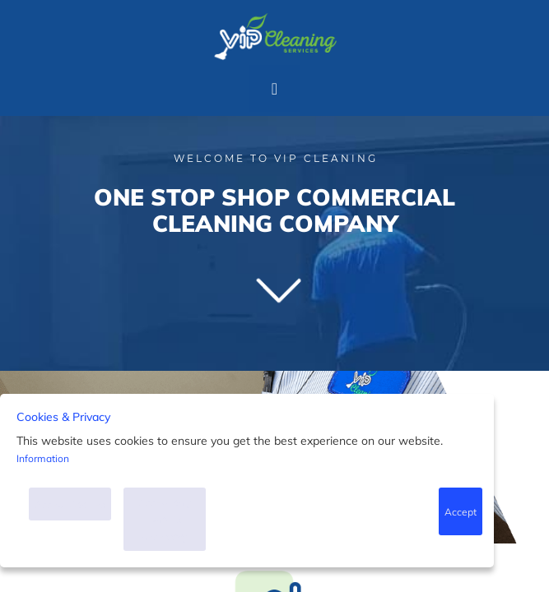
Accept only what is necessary (165, 519)
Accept (460, 512)
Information (42, 458)
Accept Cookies (70, 504)
